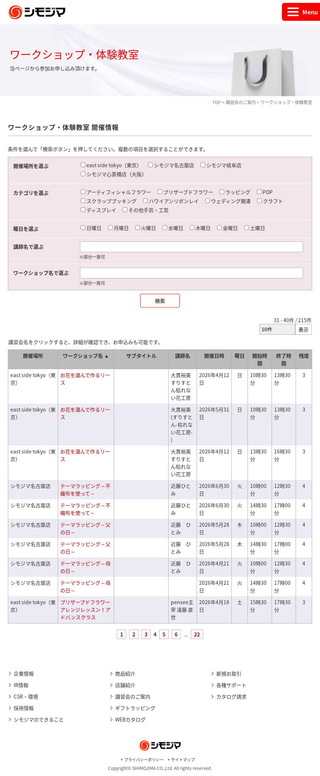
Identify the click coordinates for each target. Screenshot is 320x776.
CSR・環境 (26, 696)
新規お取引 (228, 673)
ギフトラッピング (135, 707)
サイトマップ (183, 760)
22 (197, 634)
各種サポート (231, 684)
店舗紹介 (125, 684)
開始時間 (259, 359)
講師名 (182, 355)
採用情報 (24, 707)
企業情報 (24, 673)
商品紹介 (125, 673)
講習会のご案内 (241, 102)
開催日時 (214, 355)
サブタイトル (141, 355)
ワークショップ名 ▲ (86, 355)
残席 (304, 355)
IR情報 (21, 684)
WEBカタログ (130, 719)
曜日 (240, 355)
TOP (216, 102)
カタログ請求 (231, 696)
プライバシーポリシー (144, 760)
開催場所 (33, 355)
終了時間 (283, 359)
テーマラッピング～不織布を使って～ (85, 489)
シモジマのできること (39, 719)
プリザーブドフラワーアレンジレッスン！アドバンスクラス (85, 609)
